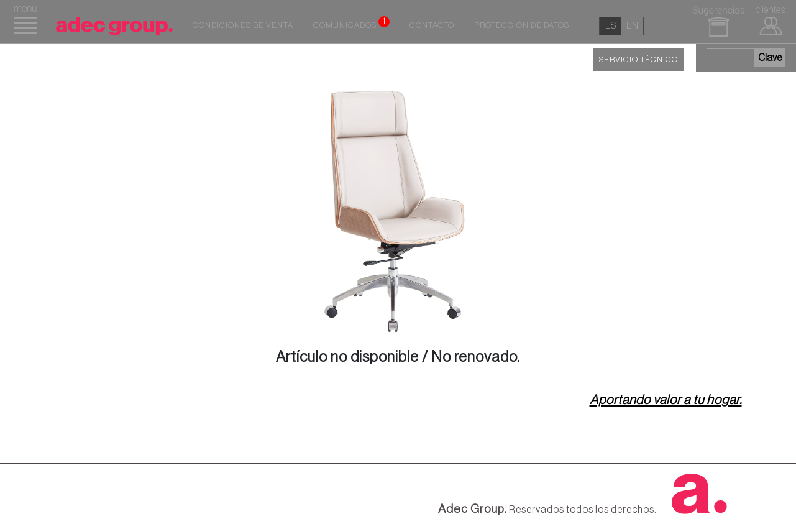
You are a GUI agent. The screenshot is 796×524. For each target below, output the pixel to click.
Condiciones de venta (243, 25)
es (610, 25)
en (632, 25)
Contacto (431, 25)
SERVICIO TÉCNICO (638, 59)
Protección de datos (521, 25)
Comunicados (351, 23)
